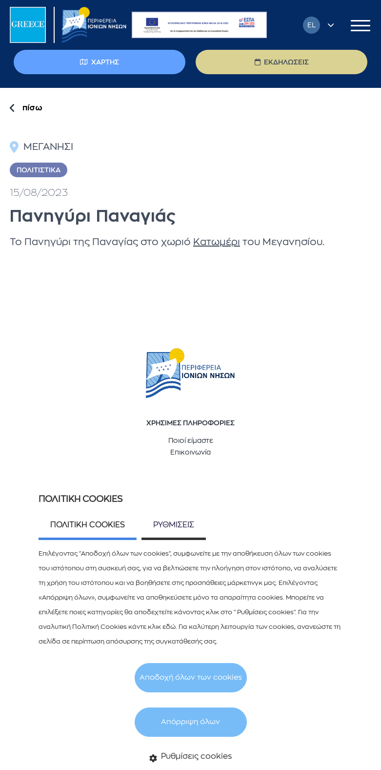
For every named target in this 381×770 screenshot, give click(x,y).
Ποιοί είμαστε (190, 440)
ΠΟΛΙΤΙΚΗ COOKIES (87, 525)
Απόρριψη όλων (190, 722)
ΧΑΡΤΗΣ (99, 62)
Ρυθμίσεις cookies (190, 757)
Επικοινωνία (190, 452)
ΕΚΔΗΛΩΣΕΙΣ (282, 62)
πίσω (32, 108)
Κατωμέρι (216, 242)
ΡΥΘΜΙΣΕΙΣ (173, 525)
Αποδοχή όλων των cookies (191, 677)
